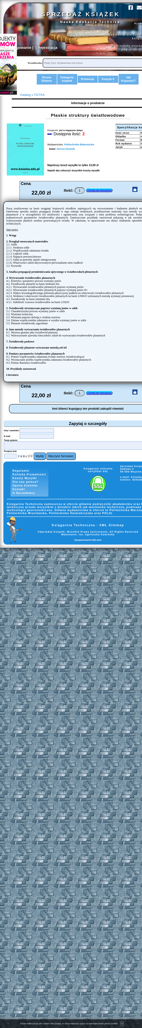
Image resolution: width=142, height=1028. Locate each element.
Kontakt (18, 496)
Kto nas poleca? (25, 488)
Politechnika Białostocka (79, 150)
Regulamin (21, 476)
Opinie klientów (25, 492)
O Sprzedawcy (23, 500)
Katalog (25, 100)
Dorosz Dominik (66, 154)
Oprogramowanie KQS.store (88, 548)
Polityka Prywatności (29, 480)
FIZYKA (39, 100)
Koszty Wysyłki (24, 484)
